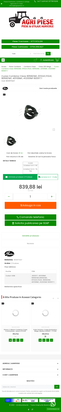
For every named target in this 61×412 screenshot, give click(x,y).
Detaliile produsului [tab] (30, 236)
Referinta (9, 260)
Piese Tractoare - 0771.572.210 (28, 41)
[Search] (39, 53)
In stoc (7, 263)
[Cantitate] (30, 196)
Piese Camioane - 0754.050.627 (27, 47)
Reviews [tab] (30, 243)
